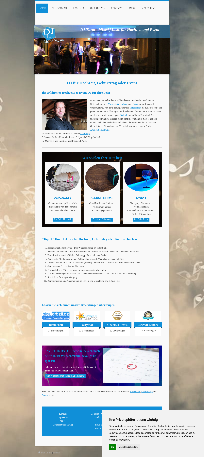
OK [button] (112, 447)
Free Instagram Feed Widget (101, 338)
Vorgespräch (135, 108)
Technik (124, 115)
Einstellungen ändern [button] (128, 447)
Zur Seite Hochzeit (62, 219)
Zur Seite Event (141, 219)
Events (45, 443)
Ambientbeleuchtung (100, 130)
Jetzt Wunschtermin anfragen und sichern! (65, 423)
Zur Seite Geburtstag (102, 219)
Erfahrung (85, 133)
